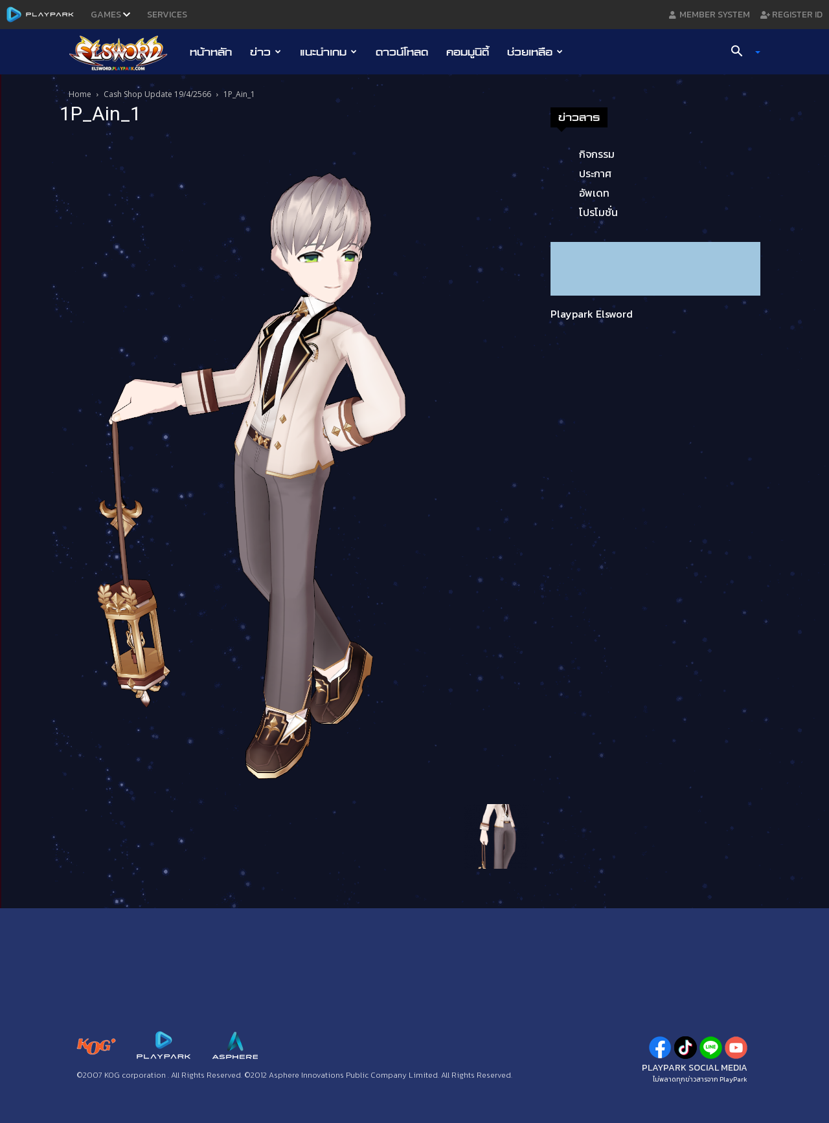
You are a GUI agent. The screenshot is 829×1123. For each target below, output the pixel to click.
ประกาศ (595, 173)
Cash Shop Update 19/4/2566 (157, 94)
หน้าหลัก (211, 51)
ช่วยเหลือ (535, 51)
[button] (740, 52)
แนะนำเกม (328, 51)
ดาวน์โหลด (402, 51)
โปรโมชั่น (598, 212)
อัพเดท (594, 193)
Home (80, 94)
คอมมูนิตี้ (467, 51)
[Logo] (125, 52)
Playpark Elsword (592, 314)
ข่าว (265, 51)
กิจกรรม (597, 154)
